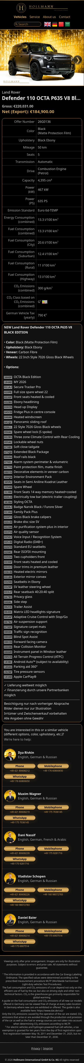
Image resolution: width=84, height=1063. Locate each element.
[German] (54, 24)
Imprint (48, 1046)
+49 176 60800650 (53, 765)
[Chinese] (61, 24)
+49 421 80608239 (19, 848)
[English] (47, 24)
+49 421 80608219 (19, 807)
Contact (64, 17)
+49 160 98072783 (53, 889)
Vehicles (20, 17)
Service (35, 17)
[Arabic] (67, 24)
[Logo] (42, 8)
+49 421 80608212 (19, 765)
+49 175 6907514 (53, 930)
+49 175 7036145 (53, 807)
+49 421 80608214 (19, 930)
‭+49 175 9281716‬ (53, 848)
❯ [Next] (78, 59)
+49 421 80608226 (19, 889)
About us (49, 17)
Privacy (35, 1046)
